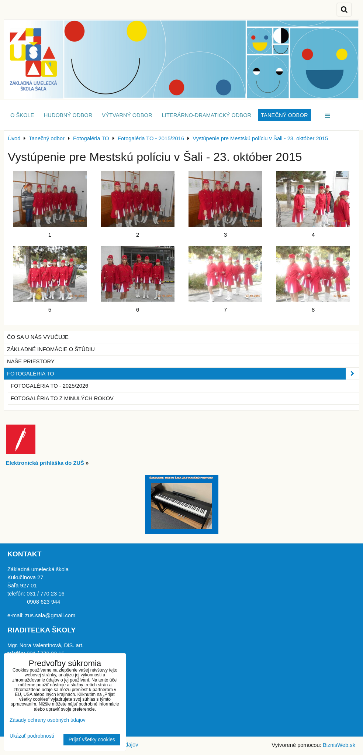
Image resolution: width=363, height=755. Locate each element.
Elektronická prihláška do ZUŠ (45, 463)
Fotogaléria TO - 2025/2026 (49, 386)
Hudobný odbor (68, 115)
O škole (22, 115)
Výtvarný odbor (127, 115)
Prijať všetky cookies (92, 739)
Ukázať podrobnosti (32, 736)
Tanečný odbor (284, 115)
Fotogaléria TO (183, 374)
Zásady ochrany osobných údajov (48, 720)
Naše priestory (31, 361)
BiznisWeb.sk (339, 745)
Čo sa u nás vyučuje (38, 337)
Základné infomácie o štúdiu (51, 349)
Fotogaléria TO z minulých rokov (62, 398)
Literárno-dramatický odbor (207, 115)
